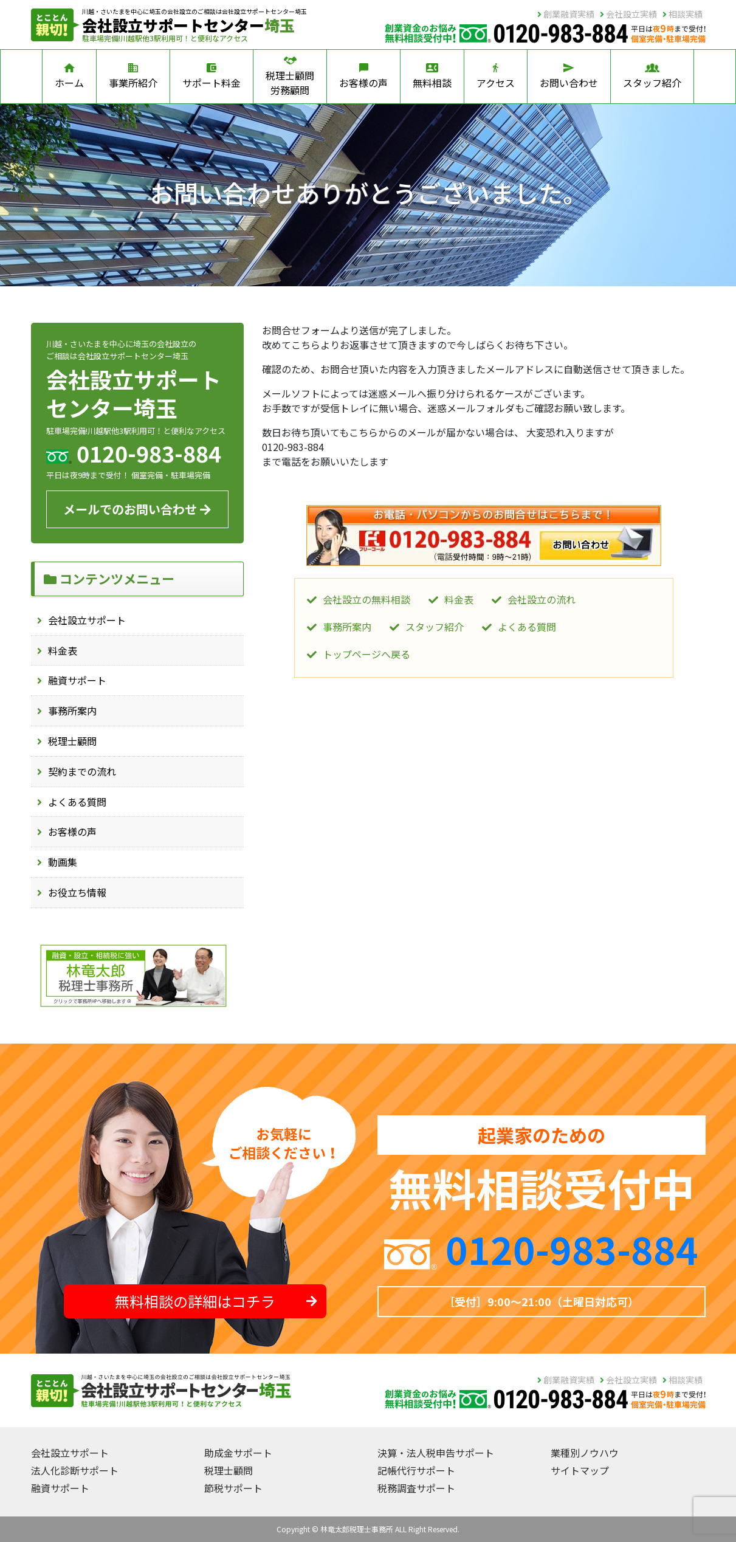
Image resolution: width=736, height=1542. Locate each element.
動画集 (62, 862)
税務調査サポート (416, 1488)
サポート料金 (211, 76)
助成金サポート (238, 1452)
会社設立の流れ (541, 599)
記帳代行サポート (416, 1470)
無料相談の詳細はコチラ (216, 1301)
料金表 (62, 650)
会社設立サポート (87, 620)
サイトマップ (580, 1470)
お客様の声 (363, 76)
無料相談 (432, 76)
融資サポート (77, 680)
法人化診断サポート (75, 1470)
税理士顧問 (72, 741)
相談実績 (682, 14)
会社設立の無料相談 (366, 599)
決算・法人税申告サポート (435, 1452)
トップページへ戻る (366, 654)
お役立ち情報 (77, 892)
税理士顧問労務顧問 (290, 76)
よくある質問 (77, 801)
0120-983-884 (571, 1248)
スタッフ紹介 (652, 76)
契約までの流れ (82, 771)
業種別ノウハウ (585, 1452)
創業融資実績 (565, 14)
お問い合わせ (569, 76)
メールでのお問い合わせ (137, 509)
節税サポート (233, 1488)
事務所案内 (72, 710)
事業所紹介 (133, 76)
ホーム (69, 76)
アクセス (495, 76)
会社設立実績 (628, 14)
